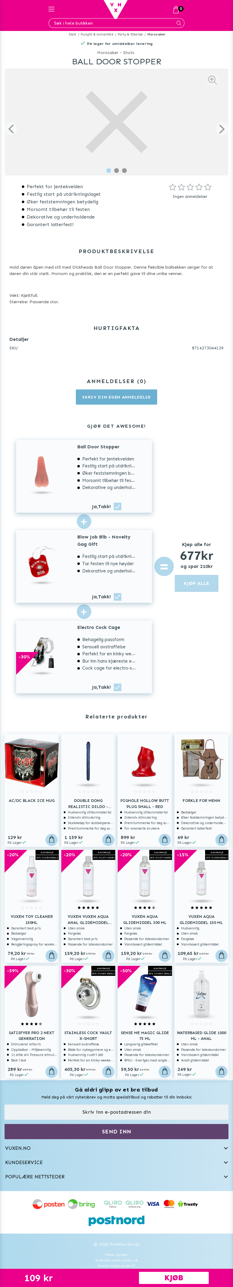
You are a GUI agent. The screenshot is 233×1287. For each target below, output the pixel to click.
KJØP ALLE (196, 583)
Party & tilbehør (130, 34)
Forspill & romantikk (97, 34)
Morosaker (156, 34)
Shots (128, 52)
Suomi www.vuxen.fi (116, 1266)
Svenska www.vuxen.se (116, 1260)
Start (72, 34)
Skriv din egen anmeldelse (116, 397)
